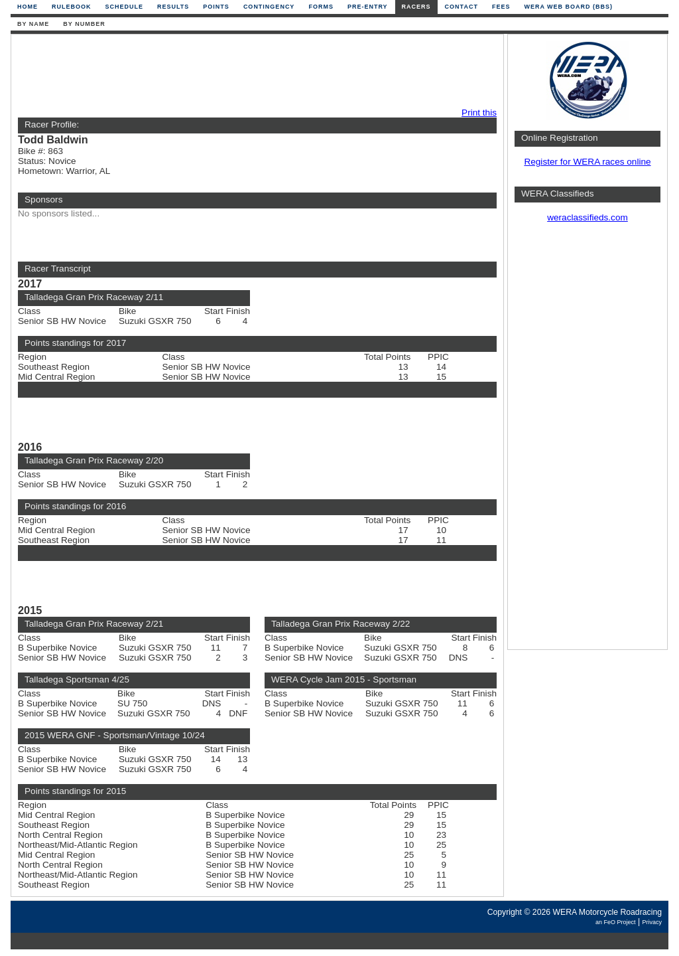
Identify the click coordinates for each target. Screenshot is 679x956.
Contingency (269, 6)
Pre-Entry (367, 6)
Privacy (652, 922)
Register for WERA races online (587, 162)
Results (173, 6)
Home (27, 6)
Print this (479, 113)
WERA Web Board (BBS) (568, 6)
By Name (33, 24)
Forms (321, 6)
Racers (416, 6)
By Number (84, 24)
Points (216, 6)
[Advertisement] (254, 71)
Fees (501, 6)
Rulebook (72, 6)
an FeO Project (615, 922)
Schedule (124, 6)
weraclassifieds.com (587, 217)
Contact (461, 6)
